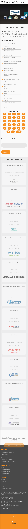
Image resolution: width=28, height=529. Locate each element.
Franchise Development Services (8, 461)
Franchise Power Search (6, 471)
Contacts (14, 526)
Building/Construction (9, 48)
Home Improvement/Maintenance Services (11, 74)
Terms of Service (5, 507)
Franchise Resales (5, 473)
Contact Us (3, 481)
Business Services (9, 50)
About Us (3, 479)
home (14, 516)
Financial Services (8, 66)
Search (5, 152)
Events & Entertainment (10, 63)
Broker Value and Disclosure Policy (9, 505)
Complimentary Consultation (7, 459)
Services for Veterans (5, 457)
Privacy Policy (4, 508)
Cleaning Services (8, 55)
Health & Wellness (9, 70)
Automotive (7, 46)
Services (14, 521)
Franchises (14, 523)
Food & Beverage (8, 68)
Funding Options (4, 454)
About (14, 519)
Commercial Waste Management (12, 61)
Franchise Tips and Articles (6, 488)
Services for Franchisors (6, 456)
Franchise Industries (5, 469)
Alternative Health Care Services (12, 43)
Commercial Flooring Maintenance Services (9, 58)
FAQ (2, 483)
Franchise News (4, 487)
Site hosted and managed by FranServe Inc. (10, 511)
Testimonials (3, 485)
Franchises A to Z (4, 467)
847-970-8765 (7, 498)
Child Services (7, 53)
